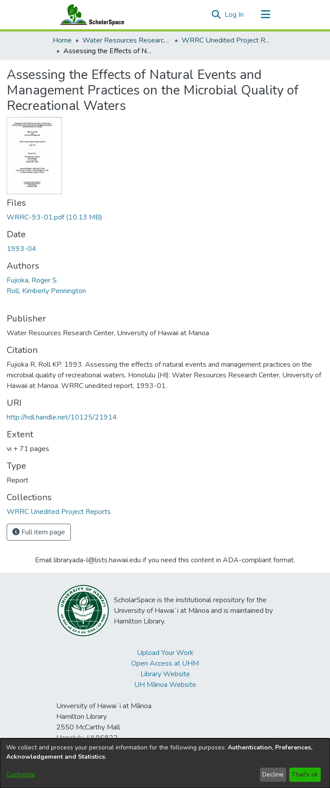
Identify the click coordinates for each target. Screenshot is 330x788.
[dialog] (165, 763)
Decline (272, 774)
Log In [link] (235, 15)
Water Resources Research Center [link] (126, 40)
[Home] (90, 15)
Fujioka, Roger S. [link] (32, 280)
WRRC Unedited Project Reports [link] (226, 40)
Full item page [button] (38, 532)
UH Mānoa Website (165, 685)
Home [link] (62, 40)
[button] (216, 14)
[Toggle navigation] (265, 14)
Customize (20, 774)
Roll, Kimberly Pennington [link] (46, 291)
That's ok (304, 774)
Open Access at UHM (165, 663)
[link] (54, 217)
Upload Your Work (165, 653)
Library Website (165, 674)
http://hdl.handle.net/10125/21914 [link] (62, 417)
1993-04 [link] (21, 249)
